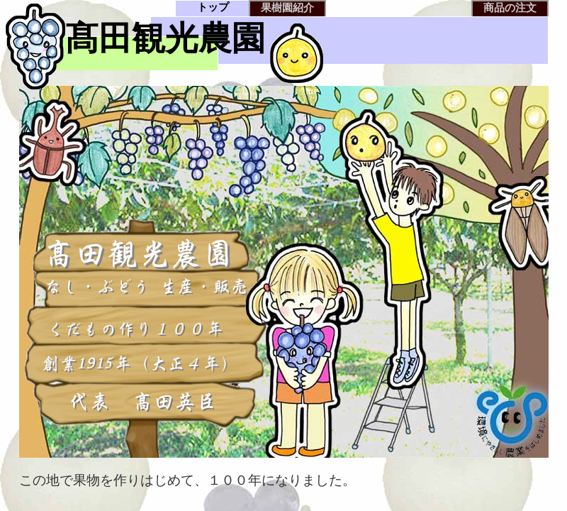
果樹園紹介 (287, 7)
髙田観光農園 (165, 38)
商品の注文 (510, 7)
